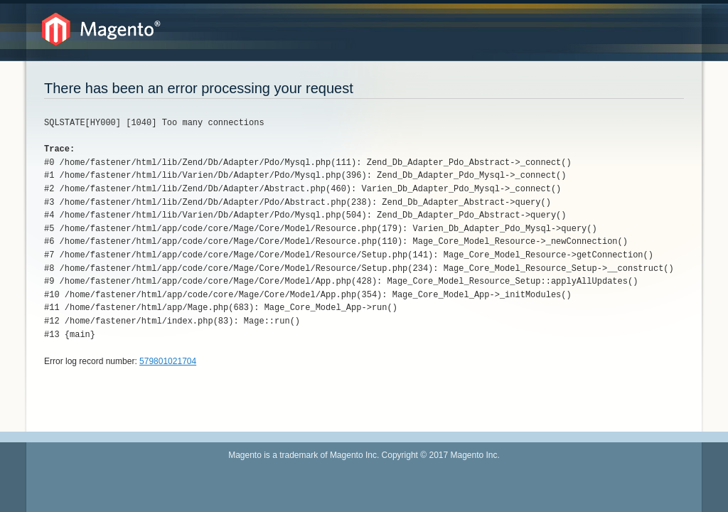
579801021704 (167, 361)
